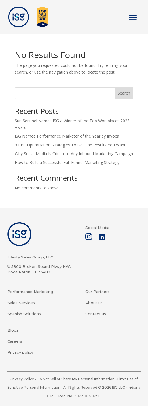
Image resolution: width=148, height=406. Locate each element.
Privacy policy (20, 352)
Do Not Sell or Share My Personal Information (76, 379)
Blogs (12, 330)
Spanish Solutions (24, 313)
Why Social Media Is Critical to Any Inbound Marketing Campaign (74, 153)
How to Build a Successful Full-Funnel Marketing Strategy (67, 162)
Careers (14, 341)
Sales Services (21, 302)
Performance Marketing (30, 291)
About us (94, 302)
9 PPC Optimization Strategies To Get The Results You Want (70, 145)
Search (124, 93)
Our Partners (97, 291)
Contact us (95, 313)
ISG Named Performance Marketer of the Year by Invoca (67, 136)
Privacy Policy (22, 379)
